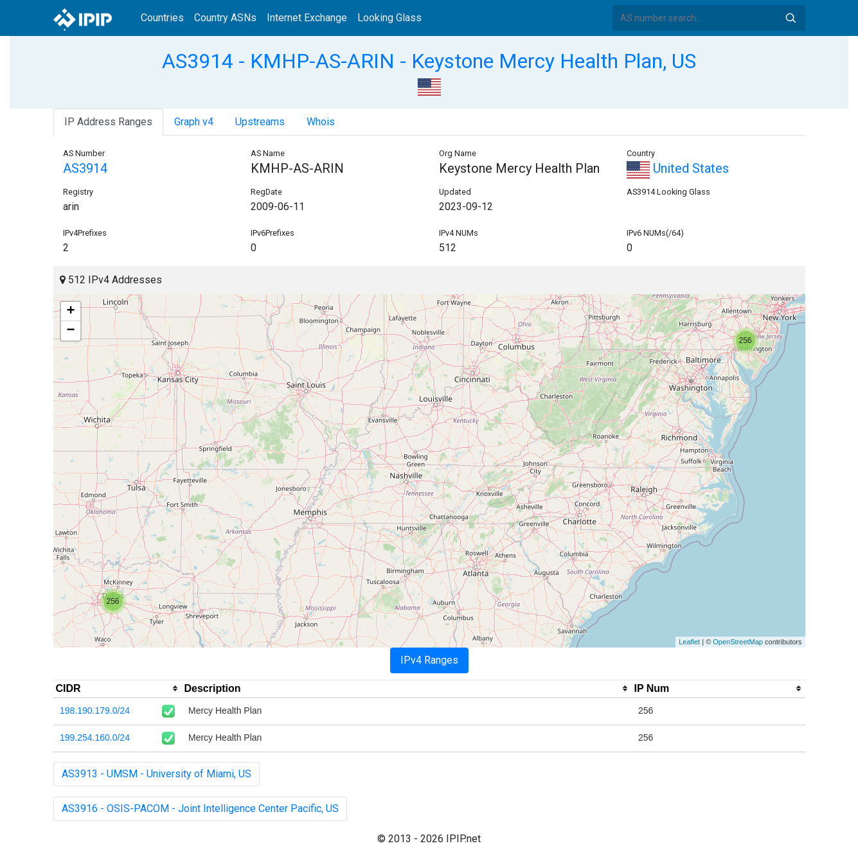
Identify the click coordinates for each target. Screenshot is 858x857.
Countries (162, 18)
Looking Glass (389, 18)
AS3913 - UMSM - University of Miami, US (156, 774)
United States (678, 168)
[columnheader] (117, 689)
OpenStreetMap (738, 642)
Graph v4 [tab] (193, 122)
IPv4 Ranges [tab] (429, 660)
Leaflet (689, 642)
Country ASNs (225, 18)
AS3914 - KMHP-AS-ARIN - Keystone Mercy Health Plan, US (429, 61)
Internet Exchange (307, 18)
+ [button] (70, 311)
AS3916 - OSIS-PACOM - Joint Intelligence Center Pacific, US (200, 808)
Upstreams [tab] (260, 122)
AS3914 (85, 168)
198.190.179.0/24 (95, 710)
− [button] (70, 330)
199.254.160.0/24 (95, 737)
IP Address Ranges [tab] (108, 122)
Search (790, 18)
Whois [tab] (321, 122)
